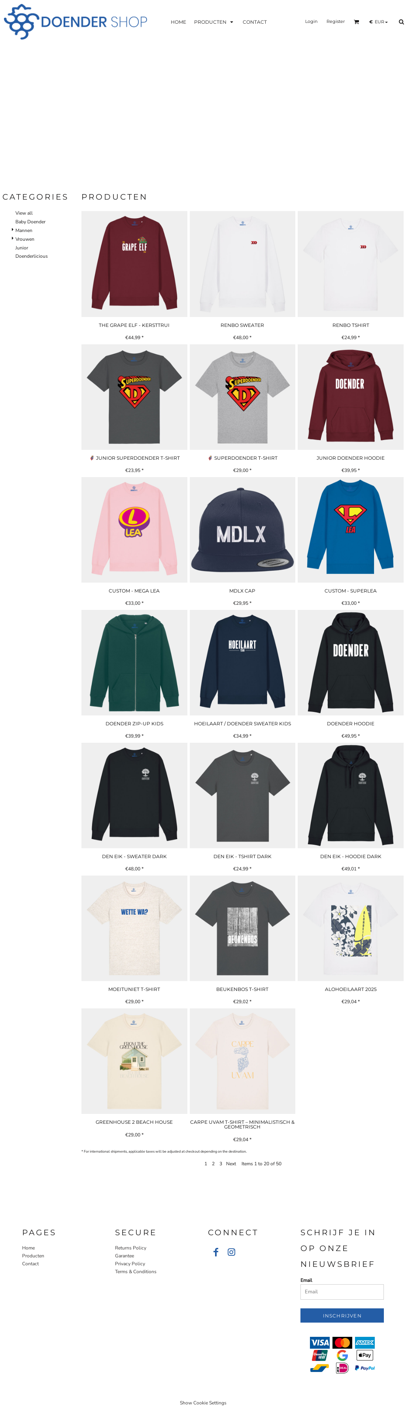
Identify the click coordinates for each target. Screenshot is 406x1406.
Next (231, 1164)
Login (311, 21)
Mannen (23, 230)
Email (306, 1280)
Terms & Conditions (136, 1271)
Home (28, 1248)
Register (336, 21)
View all (24, 213)
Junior (21, 248)
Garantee (124, 1256)
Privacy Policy (130, 1264)
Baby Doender (30, 222)
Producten (33, 1256)
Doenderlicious (31, 256)
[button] (214, 21)
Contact (30, 1264)
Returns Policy (130, 1248)
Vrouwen (24, 239)
